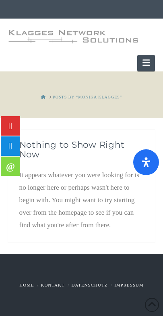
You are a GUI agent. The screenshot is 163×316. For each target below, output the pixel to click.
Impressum (129, 285)
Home (26, 285)
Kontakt (52, 285)
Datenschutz (90, 285)
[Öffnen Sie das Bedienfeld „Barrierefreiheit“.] (146, 162)
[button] (146, 63)
